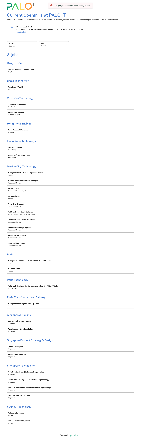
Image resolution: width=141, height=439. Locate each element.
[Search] (22, 46)
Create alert (21, 32)
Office (43, 43)
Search (11, 43)
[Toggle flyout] (66, 45)
